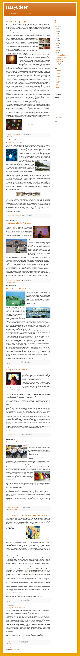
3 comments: (18, 134)
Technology (58, 82)
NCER (43, 571)
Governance (58, 75)
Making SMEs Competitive (15, 608)
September (59, 61)
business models (29, 590)
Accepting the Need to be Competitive (19, 442)
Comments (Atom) (15, 649)
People (57, 78)
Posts (57, 115)
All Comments (59, 117)
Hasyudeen (17, 7)
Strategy (10, 136)
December (59, 54)
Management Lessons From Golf (18, 288)
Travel (14, 282)
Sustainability (58, 81)
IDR (27, 570)
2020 (57, 29)
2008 (57, 50)
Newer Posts (8, 647)
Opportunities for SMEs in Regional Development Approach (27, 515)
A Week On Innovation (14, 142)
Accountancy (58, 70)
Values (57, 85)
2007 (57, 52)
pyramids (14, 236)
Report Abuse (58, 91)
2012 (57, 43)
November (59, 59)
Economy (58, 73)
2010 (57, 47)
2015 (57, 38)
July (58, 64)
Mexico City (14, 228)
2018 (57, 33)
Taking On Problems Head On (17, 370)
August (58, 63)
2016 (57, 36)
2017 (57, 35)
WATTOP (58, 87)
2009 (57, 49)
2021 (57, 28)
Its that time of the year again (16, 22)
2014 (57, 40)
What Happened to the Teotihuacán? (19, 223)
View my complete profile (60, 22)
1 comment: (15, 641)
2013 (57, 42)
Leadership (11, 509)
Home (31, 647)
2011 (57, 45)
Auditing (57, 72)
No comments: (18, 215)
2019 (57, 31)
